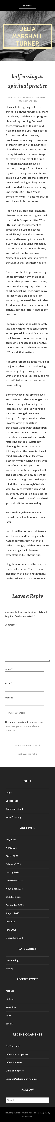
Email (8, 683)
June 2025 (11, 929)
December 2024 (14, 938)
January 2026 (12, 872)
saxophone (22, 1054)
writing (33, 101)
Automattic (27, 1116)
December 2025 (14, 880)
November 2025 (14, 888)
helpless (19, 1070)
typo (8, 1015)
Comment (11, 624)
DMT (44, 97)
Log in (9, 792)
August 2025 (12, 913)
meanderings (13, 960)
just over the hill (26, 754)
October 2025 (13, 897)
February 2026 (13, 864)
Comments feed (14, 809)
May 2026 (11, 839)
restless (10, 990)
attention (11, 1007)
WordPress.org (13, 817)
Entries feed (12, 800)
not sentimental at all (28, 745)
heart (17, 1046)
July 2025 (10, 921)
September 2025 (14, 905)
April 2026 (11, 847)
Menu (29, 5)
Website (9, 697)
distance (10, 999)
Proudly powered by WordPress (19, 1112)
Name (8, 669)
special (9, 1023)
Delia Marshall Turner (27, 36)
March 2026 (12, 856)
